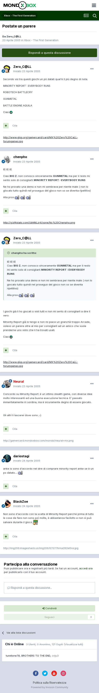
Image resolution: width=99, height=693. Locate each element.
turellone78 (13, 655)
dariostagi (21, 456)
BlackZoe (20, 501)
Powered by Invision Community (49, 687)
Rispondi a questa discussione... (29, 587)
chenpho (20, 157)
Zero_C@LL (13, 36)
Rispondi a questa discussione (49, 52)
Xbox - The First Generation (41, 40)
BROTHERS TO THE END (35, 655)
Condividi (49, 608)
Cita (14, 125)
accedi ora (86, 568)
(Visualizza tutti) (73, 644)
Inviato (26, 71)
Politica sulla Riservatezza (49, 682)
